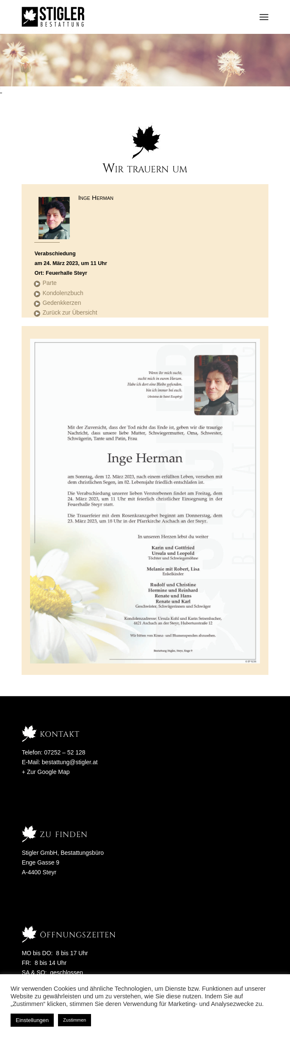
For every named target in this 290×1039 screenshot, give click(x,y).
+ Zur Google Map (45, 771)
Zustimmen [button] (74, 1019)
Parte (49, 282)
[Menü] (264, 17)
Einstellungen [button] (32, 1020)
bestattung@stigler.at (70, 762)
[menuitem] (264, 17)
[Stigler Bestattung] (120, 17)
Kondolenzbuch (62, 293)
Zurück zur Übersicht (69, 312)
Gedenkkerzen (61, 302)
